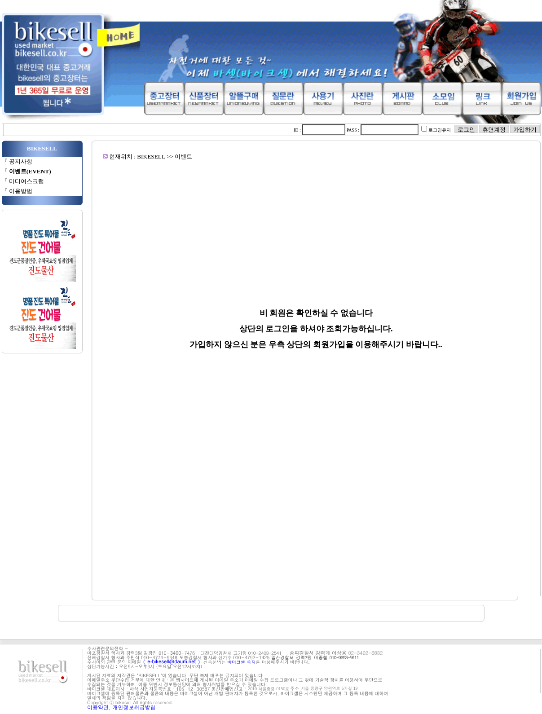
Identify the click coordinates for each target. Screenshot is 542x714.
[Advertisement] (316, 223)
